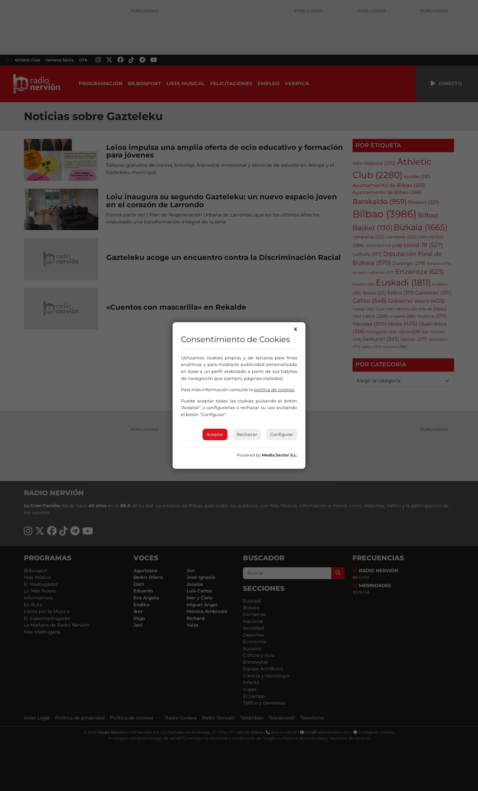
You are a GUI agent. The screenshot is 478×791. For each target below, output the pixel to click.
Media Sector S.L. (279, 455)
